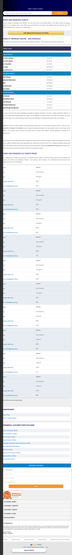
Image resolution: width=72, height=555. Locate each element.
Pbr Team (5, 67)
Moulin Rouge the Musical (10, 108)
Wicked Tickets (8, 449)
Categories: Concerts (11, 506)
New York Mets (6, 64)
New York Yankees (7, 58)
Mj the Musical (6, 102)
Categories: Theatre (10, 510)
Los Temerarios (7, 86)
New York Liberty (7, 61)
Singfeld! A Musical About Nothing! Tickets (16, 443)
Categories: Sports (10, 502)
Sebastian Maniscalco (9, 80)
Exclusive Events (9, 517)
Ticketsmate (36, 3)
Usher (4, 83)
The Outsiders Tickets (10, 433)
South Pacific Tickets (9, 440)
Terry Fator (6, 415)
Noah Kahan (6, 89)
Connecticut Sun (7, 70)
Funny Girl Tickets (9, 459)
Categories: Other (10, 514)
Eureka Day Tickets (9, 437)
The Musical (5, 96)
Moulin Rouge (6, 77)
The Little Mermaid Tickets (11, 446)
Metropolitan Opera (8, 99)
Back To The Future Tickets (11, 452)
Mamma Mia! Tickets (9, 456)
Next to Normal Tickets (10, 430)
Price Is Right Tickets (9, 418)
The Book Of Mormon (8, 105)
